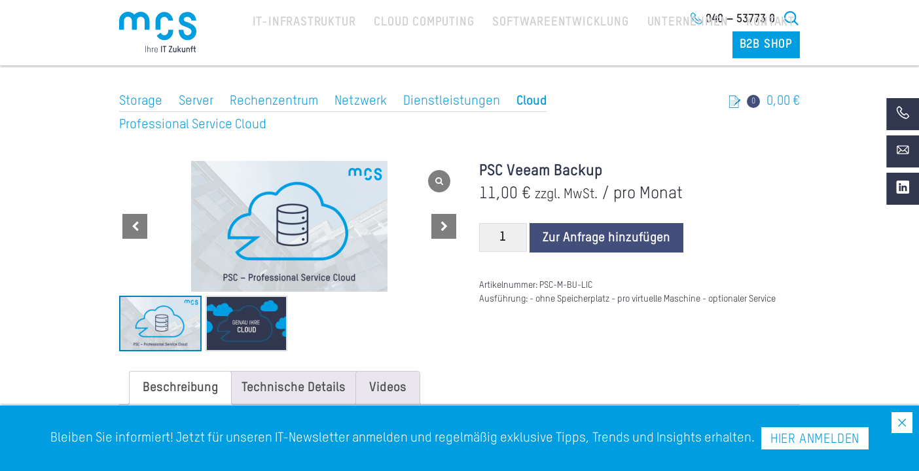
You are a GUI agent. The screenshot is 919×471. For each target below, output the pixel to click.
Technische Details (294, 387)
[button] (443, 226)
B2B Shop (770, 46)
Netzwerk (360, 101)
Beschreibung (180, 387)
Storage (140, 101)
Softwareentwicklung (518, 46)
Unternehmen (628, 46)
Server (196, 101)
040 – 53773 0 (740, 19)
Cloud (531, 101)
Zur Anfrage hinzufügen (606, 238)
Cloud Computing (398, 46)
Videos (387, 387)
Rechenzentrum (274, 101)
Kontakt (701, 46)
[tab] (180, 388)
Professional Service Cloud (192, 124)
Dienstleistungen (451, 101)
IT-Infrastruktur (292, 46)
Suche (792, 18)
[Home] (157, 32)
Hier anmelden (814, 439)
